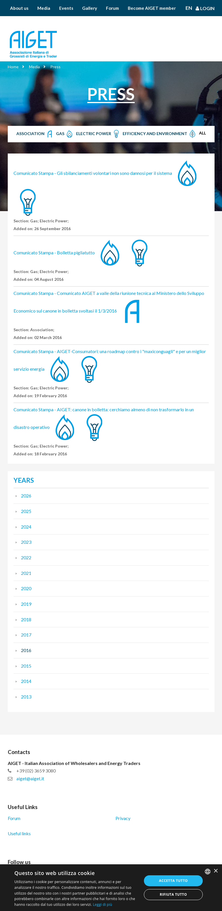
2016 (26, 650)
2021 (26, 573)
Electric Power (98, 134)
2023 (26, 542)
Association (35, 134)
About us (19, 8)
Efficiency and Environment (160, 134)
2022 (26, 557)
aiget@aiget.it (30, 778)
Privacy (122, 818)
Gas (65, 134)
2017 (26, 634)
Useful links (19, 833)
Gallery (89, 8)
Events (66, 8)
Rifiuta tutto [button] (173, 894)
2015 (26, 665)
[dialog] (111, 887)
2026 (26, 495)
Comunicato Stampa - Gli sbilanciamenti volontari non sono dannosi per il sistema (92, 173)
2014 (26, 681)
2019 (26, 604)
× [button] (215, 871)
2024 (26, 526)
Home (13, 66)
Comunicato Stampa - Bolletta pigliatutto (54, 252)
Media (43, 8)
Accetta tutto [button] (173, 880)
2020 (26, 588)
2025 (26, 511)
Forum (112, 8)
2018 (26, 619)
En (189, 8)
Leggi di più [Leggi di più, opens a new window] (102, 904)
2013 (26, 696)
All (202, 132)
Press (55, 66)
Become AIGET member (152, 8)
